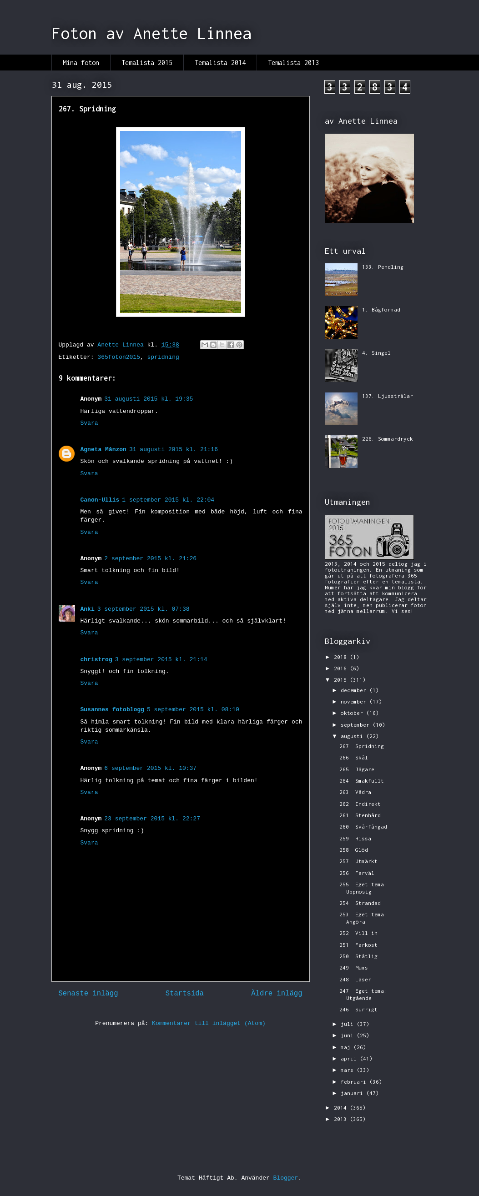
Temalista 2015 (146, 62)
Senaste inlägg (88, 994)
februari (355, 1082)
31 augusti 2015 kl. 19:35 (148, 399)
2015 (342, 680)
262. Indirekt (360, 804)
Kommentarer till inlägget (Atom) (209, 1023)
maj (347, 1047)
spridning (163, 357)
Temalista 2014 (220, 62)
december (355, 690)
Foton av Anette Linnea (151, 33)
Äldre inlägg (276, 994)
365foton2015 (118, 357)
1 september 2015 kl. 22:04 (168, 500)
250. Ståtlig (358, 956)
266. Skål (353, 757)
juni (349, 1035)
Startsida (185, 994)
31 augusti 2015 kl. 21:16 (173, 449)
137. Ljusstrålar (387, 396)
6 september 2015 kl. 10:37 (150, 768)
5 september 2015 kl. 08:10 (193, 709)
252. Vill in (358, 933)
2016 (342, 668)
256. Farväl (356, 873)
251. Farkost (358, 945)
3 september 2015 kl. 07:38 (143, 609)
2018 (342, 657)
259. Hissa (355, 838)
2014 (342, 1108)
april (350, 1058)
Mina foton (81, 62)
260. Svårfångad (363, 826)
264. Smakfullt (361, 781)
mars (349, 1070)
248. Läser (355, 979)
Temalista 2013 (293, 62)
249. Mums (353, 967)
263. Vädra (355, 792)
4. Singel (376, 353)
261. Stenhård (360, 815)
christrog (96, 659)
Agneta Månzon (103, 449)
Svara (89, 423)
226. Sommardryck (387, 439)
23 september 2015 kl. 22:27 (152, 818)
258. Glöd (353, 850)
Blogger (285, 1178)
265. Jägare (356, 769)
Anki (88, 609)
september (357, 725)
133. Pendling (382, 267)
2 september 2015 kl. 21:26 (150, 558)
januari (353, 1093)
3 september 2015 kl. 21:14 (161, 659)
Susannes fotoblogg (112, 709)
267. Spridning (361, 746)
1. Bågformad (381, 309)
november (355, 701)
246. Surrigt (358, 1009)
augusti (353, 736)
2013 (342, 1119)
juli (349, 1024)
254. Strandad (360, 903)
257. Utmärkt (358, 861)
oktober (353, 713)
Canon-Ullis (100, 500)
